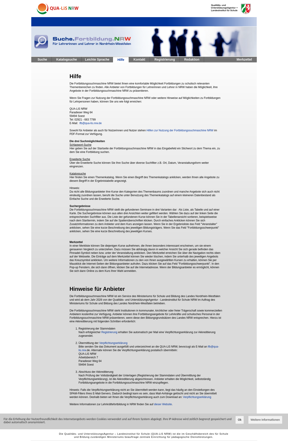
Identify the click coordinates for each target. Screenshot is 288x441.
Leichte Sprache (97, 59)
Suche (42, 59)
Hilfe (120, 59)
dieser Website (163, 404)
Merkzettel (244, 59)
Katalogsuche (66, 59)
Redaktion (191, 59)
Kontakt (139, 59)
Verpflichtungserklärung (113, 343)
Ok (239, 420)
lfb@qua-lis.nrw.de (90, 123)
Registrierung (164, 59)
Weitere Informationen (265, 420)
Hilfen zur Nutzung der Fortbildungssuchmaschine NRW (179, 130)
